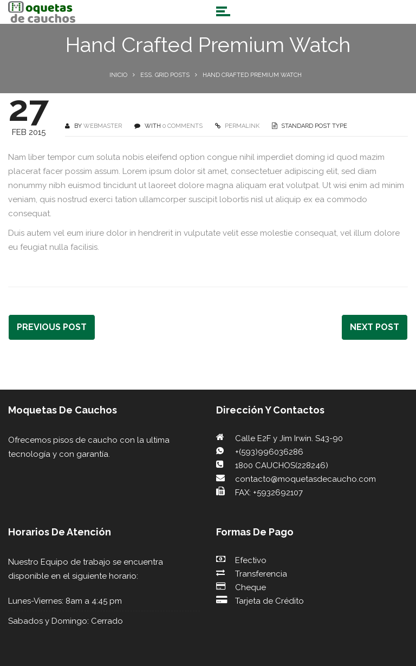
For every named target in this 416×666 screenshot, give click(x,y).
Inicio (118, 75)
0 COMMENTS (182, 126)
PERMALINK (241, 126)
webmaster (102, 126)
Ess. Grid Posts (165, 75)
